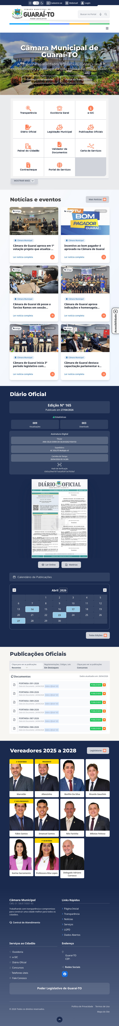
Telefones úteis (18, 972)
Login (85, 3)
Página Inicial (70, 908)
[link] (42, 14)
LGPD (66, 929)
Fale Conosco (18, 978)
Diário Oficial (17, 962)
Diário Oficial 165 (51, 686)
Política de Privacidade (82, 1006)
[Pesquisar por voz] (100, 14)
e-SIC (13, 957)
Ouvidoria (16, 951)
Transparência (71, 913)
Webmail (71, 3)
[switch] (36, 3)
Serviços (67, 924)
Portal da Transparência (78, 79)
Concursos (16, 967)
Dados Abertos (71, 934)
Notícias (67, 919)
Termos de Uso (102, 1006)
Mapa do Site (103, 1011)
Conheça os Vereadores (40, 79)
